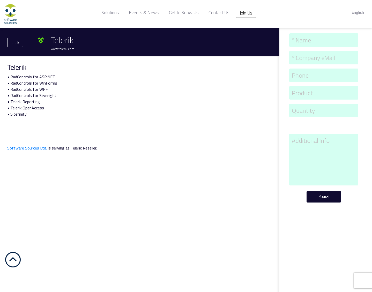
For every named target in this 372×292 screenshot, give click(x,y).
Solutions (110, 12)
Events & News (144, 12)
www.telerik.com (62, 48)
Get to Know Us (184, 12)
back (15, 42)
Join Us (246, 12)
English (358, 12)
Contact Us (219, 12)
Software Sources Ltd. (27, 148)
